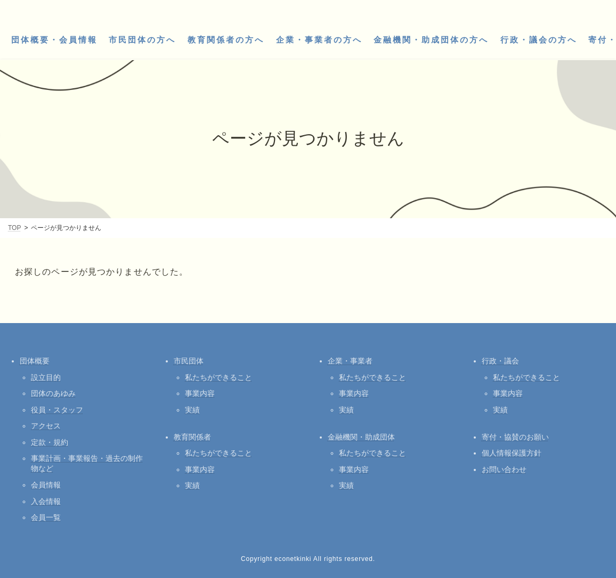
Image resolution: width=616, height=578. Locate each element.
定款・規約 (49, 442)
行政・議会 (500, 361)
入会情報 (46, 501)
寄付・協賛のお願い (515, 437)
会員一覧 (46, 517)
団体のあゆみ (53, 393)
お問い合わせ (504, 469)
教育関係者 (192, 437)
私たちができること (218, 377)
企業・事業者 (350, 361)
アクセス (46, 426)
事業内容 (200, 393)
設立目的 (46, 377)
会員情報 (46, 485)
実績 (192, 410)
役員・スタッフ (57, 410)
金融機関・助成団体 (361, 437)
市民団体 (189, 361)
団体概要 (35, 361)
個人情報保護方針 (511, 453)
